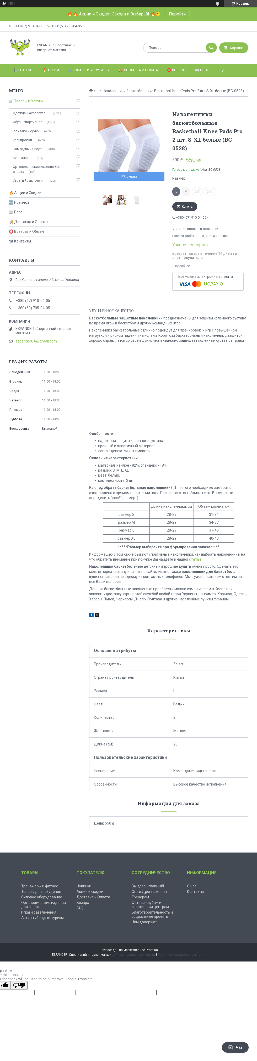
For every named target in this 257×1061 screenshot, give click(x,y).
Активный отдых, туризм (42, 918)
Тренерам (140, 897)
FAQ (80, 908)
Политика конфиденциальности (181, 955)
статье (195, 559)
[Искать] (211, 48)
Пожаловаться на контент (135, 955)
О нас (191, 886)
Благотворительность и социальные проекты (152, 914)
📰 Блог (202, 70)
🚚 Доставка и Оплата (28, 222)
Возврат (84, 902)
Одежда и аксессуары (30, 113)
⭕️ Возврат (176, 70)
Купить (187, 206)
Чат (235, 1047)
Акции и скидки (90, 891)
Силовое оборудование (41, 897)
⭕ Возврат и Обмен (26, 231)
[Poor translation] (19, 985)
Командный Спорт (27, 149)
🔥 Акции (50, 70)
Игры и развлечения (38, 912)
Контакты (195, 891)
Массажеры (22, 158)
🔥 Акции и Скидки (25, 193)
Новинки (84, 886)
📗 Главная (23, 70)
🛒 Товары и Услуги (85, 70)
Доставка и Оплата (93, 897)
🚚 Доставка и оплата (138, 70)
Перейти (177, 14)
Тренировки (22, 140)
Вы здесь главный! (148, 886)
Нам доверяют (144, 922)
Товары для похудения (41, 891)
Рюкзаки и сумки (26, 131)
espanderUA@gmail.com (36, 341)
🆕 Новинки (19, 202)
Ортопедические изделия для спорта (37, 169)
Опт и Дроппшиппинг (150, 891)
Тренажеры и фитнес (39, 886)
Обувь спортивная (27, 122)
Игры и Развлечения (29, 181)
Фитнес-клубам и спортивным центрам (150, 904)
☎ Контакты (20, 241)
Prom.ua (152, 950)
